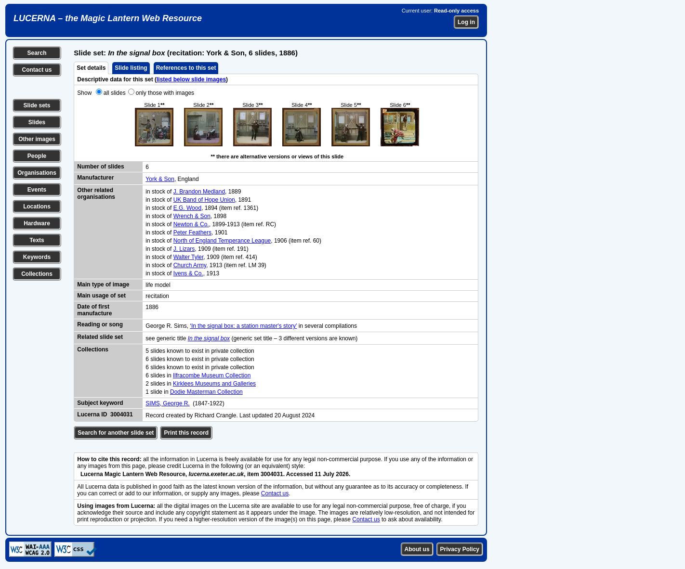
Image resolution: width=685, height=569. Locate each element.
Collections (37, 274)
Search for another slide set (116, 432)
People (36, 156)
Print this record (186, 432)
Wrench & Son (192, 216)
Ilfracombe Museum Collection (211, 375)
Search (36, 53)
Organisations (36, 172)
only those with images (165, 93)
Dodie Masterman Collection (206, 391)
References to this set (186, 68)
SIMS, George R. (167, 403)
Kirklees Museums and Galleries (214, 383)
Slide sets (36, 105)
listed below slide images (191, 79)
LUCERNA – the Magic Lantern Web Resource (107, 18)
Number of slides (100, 166)
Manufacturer (95, 177)
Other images (36, 139)
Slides (36, 122)
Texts (36, 240)
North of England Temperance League (222, 240)
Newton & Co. (191, 224)
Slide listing (131, 68)
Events (36, 189)
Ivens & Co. (188, 273)
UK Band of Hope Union (204, 199)
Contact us (37, 69)
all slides (115, 93)
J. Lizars (184, 249)
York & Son (159, 179)
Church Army (189, 265)
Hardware (37, 223)
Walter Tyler (188, 257)
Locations (37, 206)
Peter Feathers (192, 232)
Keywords (37, 257)
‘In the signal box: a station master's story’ (243, 326)
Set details (91, 68)
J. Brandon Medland (199, 191)
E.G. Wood (187, 208)
